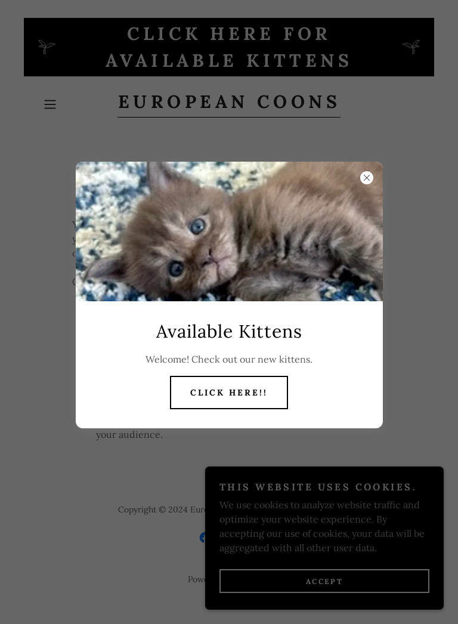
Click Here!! (229, 392)
